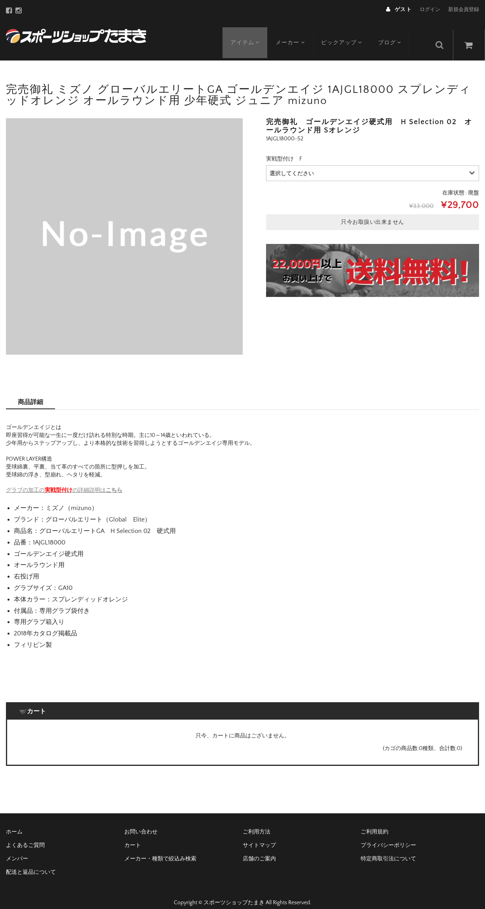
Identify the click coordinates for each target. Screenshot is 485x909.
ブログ (395, 34)
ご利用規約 (374, 822)
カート (132, 835)
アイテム (246, 34)
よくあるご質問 (25, 835)
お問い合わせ (141, 822)
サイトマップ (259, 835)
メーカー (293, 34)
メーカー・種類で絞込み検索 (160, 849)
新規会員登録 (463, 9)
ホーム (14, 822)
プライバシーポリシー (388, 835)
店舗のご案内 (259, 849)
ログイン (430, 9)
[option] (124, 226)
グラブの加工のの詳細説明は (64, 481)
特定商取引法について (388, 849)
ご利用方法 (256, 822)
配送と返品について (31, 862)
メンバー (17, 849)
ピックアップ (345, 34)
